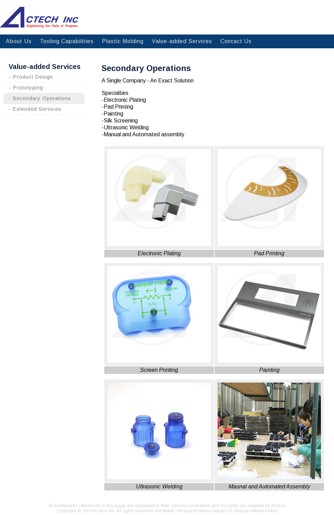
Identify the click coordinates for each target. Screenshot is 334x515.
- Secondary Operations (40, 98)
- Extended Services (35, 109)
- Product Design (31, 77)
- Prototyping (26, 87)
